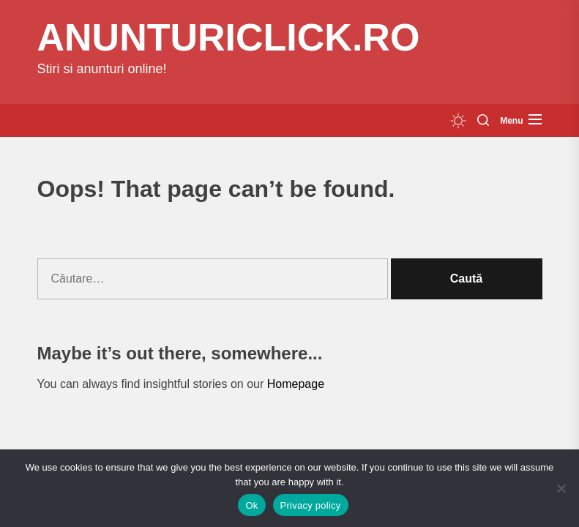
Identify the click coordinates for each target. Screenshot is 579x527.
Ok (251, 505)
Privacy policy (310, 505)
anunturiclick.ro (228, 37)
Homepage (295, 384)
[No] (560, 488)
